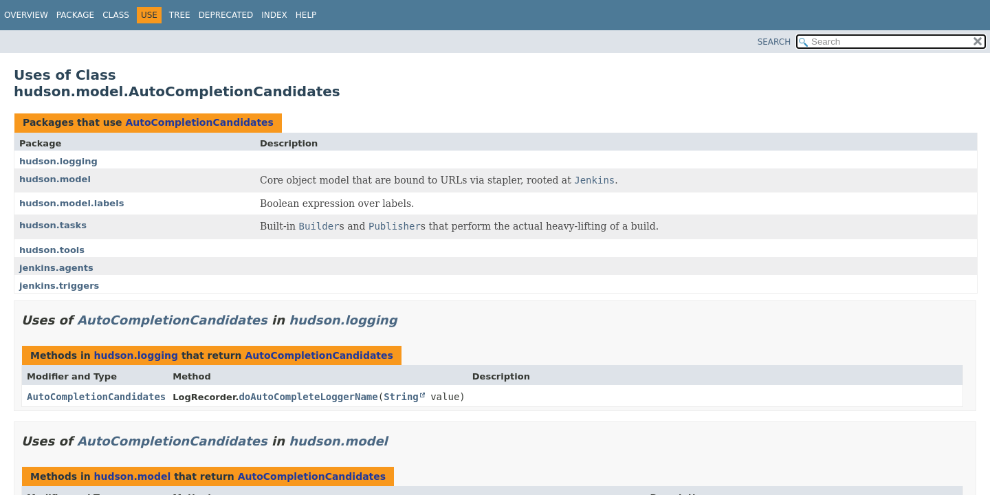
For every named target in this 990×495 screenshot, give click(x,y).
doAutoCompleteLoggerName (308, 396)
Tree (179, 15)
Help (306, 15)
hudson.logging (58, 161)
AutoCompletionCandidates (199, 122)
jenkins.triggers (59, 285)
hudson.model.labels (71, 203)
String (401, 396)
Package (75, 15)
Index (274, 15)
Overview (26, 15)
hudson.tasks (53, 225)
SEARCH (774, 42)
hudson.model (55, 179)
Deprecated (226, 15)
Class (115, 15)
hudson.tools (52, 250)
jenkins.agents (56, 268)
